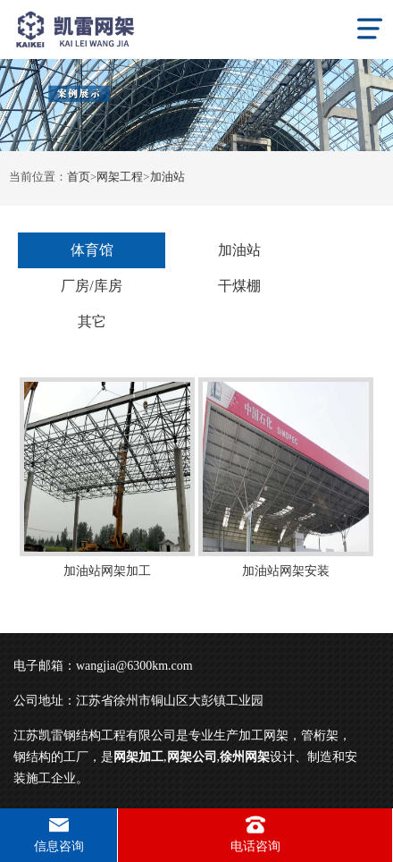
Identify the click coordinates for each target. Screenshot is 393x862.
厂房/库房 (91, 285)
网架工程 (119, 176)
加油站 (167, 176)
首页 (78, 176)
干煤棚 (239, 285)
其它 (92, 321)
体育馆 (92, 250)
